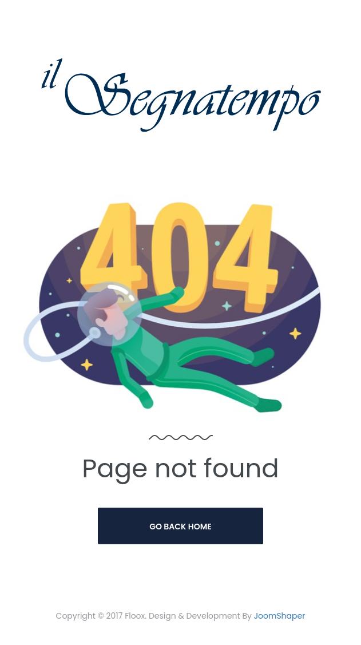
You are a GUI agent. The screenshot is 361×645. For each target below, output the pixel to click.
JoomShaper (280, 616)
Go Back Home (180, 526)
